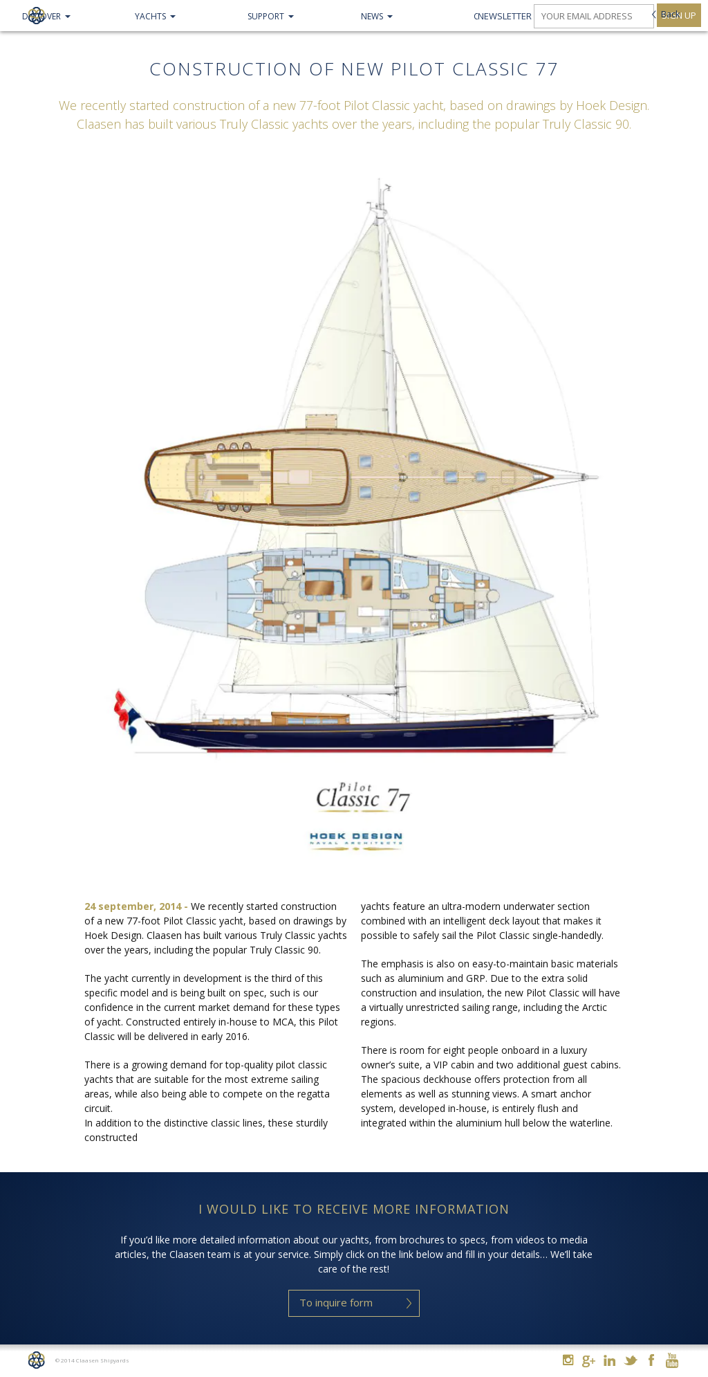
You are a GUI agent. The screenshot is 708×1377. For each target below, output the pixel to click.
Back (670, 14)
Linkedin (609, 1360)
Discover (41, 16)
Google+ (588, 1361)
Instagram (568, 1360)
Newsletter (505, 16)
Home (36, 1360)
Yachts (150, 16)
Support (266, 16)
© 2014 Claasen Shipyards (92, 1360)
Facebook (651, 1360)
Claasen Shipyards (36, 15)
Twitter (630, 1360)
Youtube (671, 1360)
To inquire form (336, 1302)
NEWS (372, 16)
